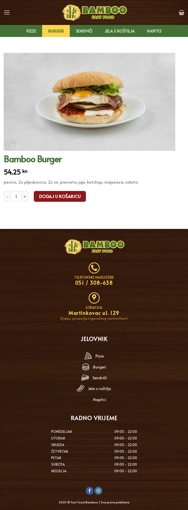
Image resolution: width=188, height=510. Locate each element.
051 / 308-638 (94, 282)
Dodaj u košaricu (60, 196)
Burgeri (56, 31)
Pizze (31, 31)
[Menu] (7, 12)
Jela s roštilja (120, 31)
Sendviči (84, 31)
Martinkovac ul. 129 (94, 312)
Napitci (154, 31)
